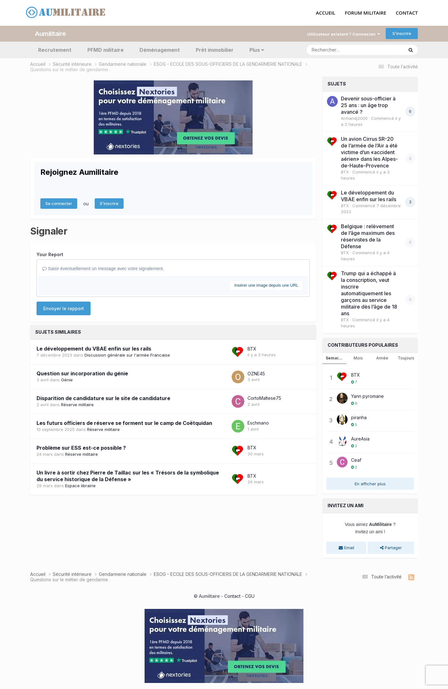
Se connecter (58, 203)
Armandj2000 (354, 117)
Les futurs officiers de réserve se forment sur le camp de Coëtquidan (124, 423)
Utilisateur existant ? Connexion (343, 33)
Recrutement (54, 49)
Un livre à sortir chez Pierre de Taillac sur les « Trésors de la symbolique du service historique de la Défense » (128, 475)
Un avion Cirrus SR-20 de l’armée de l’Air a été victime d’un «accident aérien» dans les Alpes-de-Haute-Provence (369, 151)
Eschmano (258, 423)
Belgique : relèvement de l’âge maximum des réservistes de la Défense (368, 236)
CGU (250, 595)
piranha (359, 417)
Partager (391, 547)
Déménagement (159, 49)
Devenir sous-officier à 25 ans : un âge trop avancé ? (368, 105)
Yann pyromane (367, 396)
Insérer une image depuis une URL (266, 285)
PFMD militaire (105, 49)
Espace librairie (80, 485)
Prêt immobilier (215, 49)
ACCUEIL (325, 13)
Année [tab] (382, 357)
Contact (232, 595)
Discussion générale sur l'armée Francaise (127, 355)
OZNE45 (256, 373)
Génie (67, 379)
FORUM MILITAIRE (365, 13)
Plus (256, 49)
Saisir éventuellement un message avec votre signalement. (103, 268)
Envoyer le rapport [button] (63, 308)
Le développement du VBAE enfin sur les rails (94, 348)
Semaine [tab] (334, 357)
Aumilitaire (50, 33)
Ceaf (356, 459)
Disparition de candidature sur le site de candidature (103, 398)
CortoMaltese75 (264, 398)
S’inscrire (401, 33)
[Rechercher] (337, 49)
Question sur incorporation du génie (82, 373)
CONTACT (407, 13)
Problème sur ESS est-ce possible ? (81, 447)
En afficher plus (370, 483)
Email (346, 547)
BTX (252, 348)
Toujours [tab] (406, 357)
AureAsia (360, 438)
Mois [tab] (358, 357)
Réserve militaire (77, 404)
